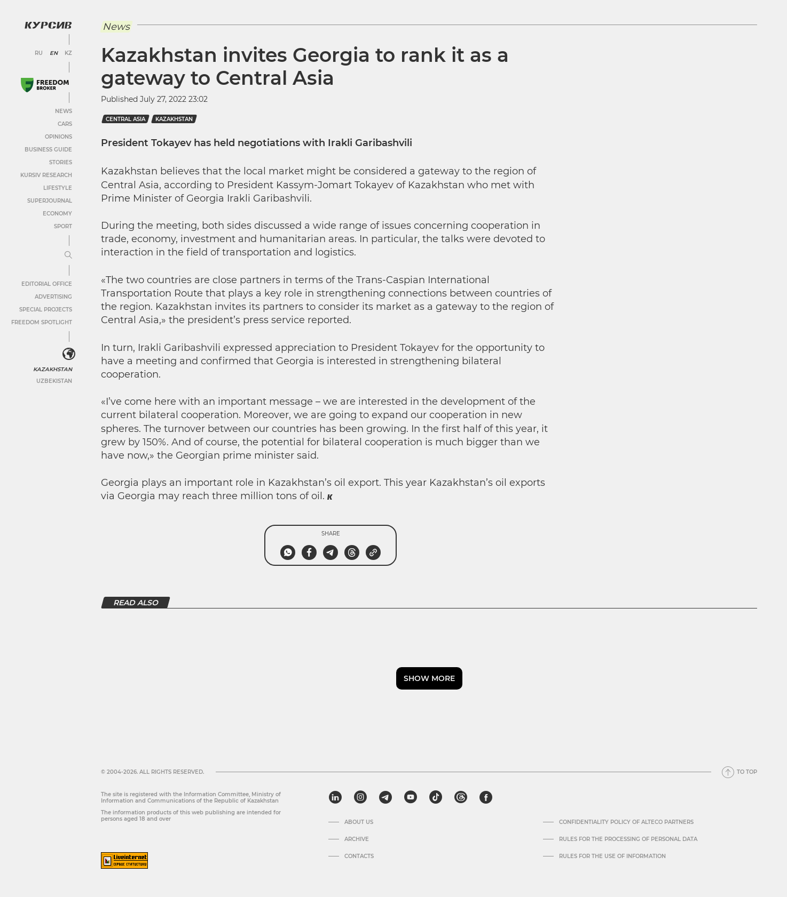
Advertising (53, 296)
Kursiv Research (46, 175)
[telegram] (385, 797)
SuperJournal (49, 200)
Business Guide (48, 149)
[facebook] (485, 797)
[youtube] (410, 797)
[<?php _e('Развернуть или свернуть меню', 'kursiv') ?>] (68, 354)
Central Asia (125, 119)
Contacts (359, 856)
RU (39, 53)
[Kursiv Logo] (48, 25)
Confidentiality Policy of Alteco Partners (626, 822)
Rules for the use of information (612, 856)
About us (358, 822)
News (63, 111)
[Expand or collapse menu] (68, 255)
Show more (429, 678)
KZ (68, 53)
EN (54, 53)
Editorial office (46, 284)
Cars (65, 124)
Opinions (58, 136)
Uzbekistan (54, 381)
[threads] (460, 797)
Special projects (45, 309)
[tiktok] (435, 797)
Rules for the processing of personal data (628, 839)
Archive (356, 839)
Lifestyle (57, 188)
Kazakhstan (53, 369)
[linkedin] (335, 797)
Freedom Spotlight (41, 322)
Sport (63, 226)
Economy (57, 213)
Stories (60, 162)
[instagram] (360, 797)
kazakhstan (174, 119)
